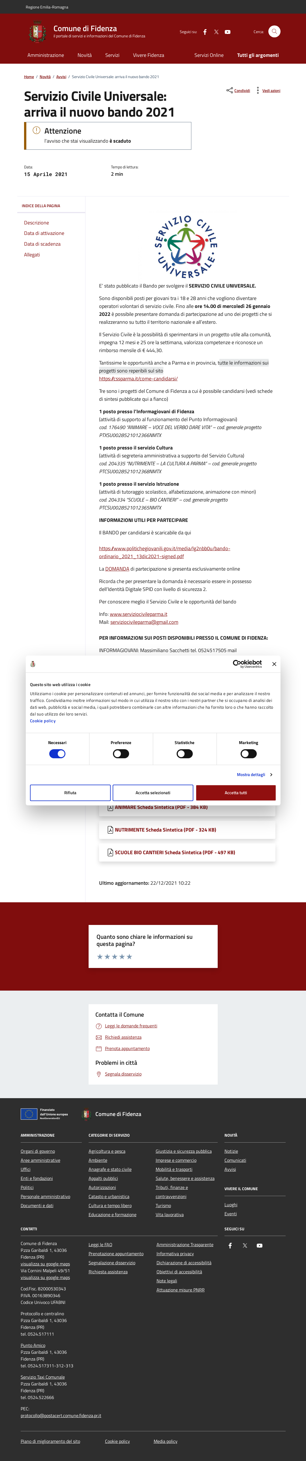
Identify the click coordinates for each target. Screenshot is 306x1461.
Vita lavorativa (170, 1214)
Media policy (165, 1441)
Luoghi (230, 1204)
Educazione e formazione (112, 1214)
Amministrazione (45, 55)
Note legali (167, 1280)
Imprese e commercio (176, 1160)
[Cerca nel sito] (274, 31)
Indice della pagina (51, 205)
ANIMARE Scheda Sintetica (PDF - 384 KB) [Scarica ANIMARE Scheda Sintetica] (161, 807)
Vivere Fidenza (148, 55)
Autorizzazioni (102, 1187)
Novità (85, 55)
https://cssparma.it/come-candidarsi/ (138, 378)
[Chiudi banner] (274, 664)
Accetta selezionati (153, 792)
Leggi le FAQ (100, 1244)
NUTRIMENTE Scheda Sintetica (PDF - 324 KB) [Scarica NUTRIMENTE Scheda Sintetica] (165, 830)
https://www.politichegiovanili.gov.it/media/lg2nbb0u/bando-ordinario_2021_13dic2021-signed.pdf (164, 552)
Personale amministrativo (45, 1196)
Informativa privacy (175, 1253)
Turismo (163, 1205)
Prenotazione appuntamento (116, 1253)
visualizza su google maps (45, 1263)
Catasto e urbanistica (109, 1196)
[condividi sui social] (237, 90)
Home (29, 77)
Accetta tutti (236, 792)
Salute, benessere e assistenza (185, 1178)
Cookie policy (43, 720)
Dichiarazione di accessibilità (184, 1262)
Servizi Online (209, 55)
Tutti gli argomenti (258, 55)
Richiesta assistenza (108, 1271)
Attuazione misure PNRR (181, 1289)
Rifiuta (70, 792)
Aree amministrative (40, 1160)
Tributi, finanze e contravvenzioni (172, 1192)
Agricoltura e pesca (107, 1151)
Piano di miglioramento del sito (50, 1441)
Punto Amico (33, 1345)
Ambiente (98, 1160)
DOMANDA (117, 569)
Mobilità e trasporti (174, 1169)
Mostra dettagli (251, 774)
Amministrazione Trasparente (185, 1244)
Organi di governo (38, 1151)
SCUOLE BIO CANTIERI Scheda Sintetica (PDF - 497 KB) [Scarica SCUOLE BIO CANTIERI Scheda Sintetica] (175, 852)
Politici (27, 1187)
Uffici (26, 1169)
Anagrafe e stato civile (110, 1169)
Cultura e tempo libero (110, 1205)
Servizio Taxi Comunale (43, 1377)
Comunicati (235, 1160)
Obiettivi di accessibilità (179, 1271)
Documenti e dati (37, 1205)
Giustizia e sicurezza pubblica (184, 1151)
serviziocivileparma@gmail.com (144, 622)
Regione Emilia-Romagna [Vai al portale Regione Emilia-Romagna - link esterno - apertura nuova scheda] (47, 7)
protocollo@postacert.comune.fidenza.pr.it (61, 1415)
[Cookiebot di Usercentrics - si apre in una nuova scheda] (237, 664)
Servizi (112, 55)
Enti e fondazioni (37, 1178)
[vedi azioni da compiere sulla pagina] (266, 90)
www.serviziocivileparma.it (138, 614)
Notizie (231, 1151)
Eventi (230, 1213)
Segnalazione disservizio (112, 1262)
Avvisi (61, 77)
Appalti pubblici (103, 1178)
